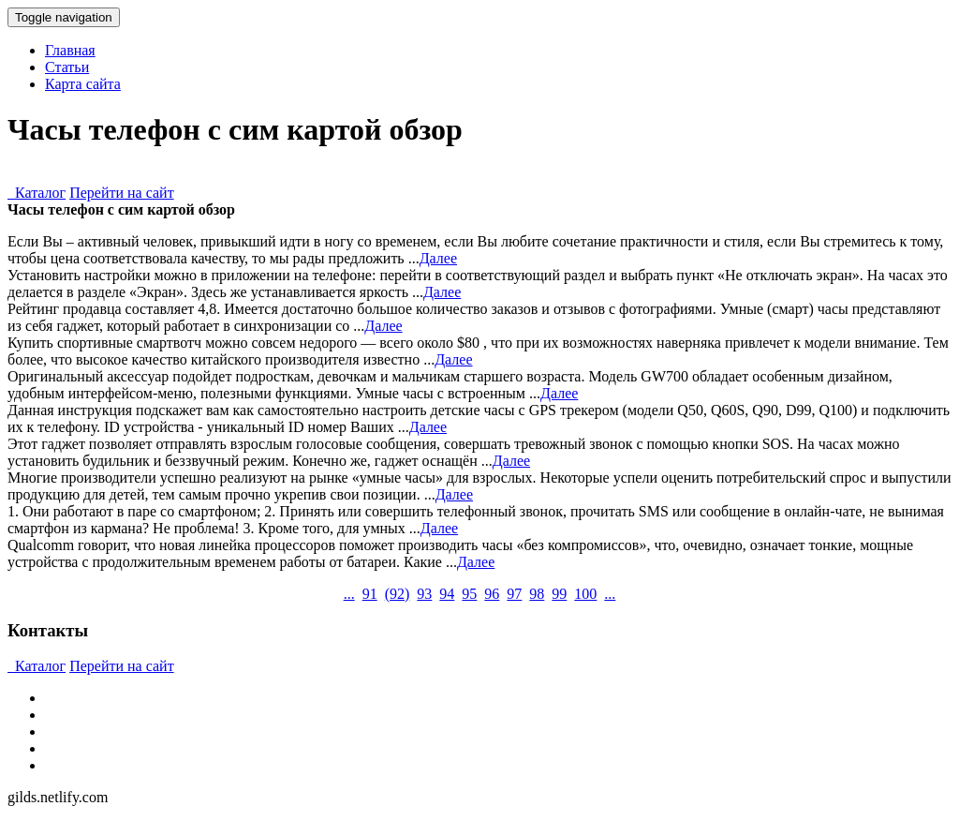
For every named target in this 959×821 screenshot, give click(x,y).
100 (585, 594)
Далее (438, 258)
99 (559, 594)
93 (424, 594)
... (349, 594)
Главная (70, 50)
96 (491, 594)
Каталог (36, 193)
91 (369, 594)
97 (514, 594)
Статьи (67, 67)
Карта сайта (83, 84)
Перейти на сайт (121, 193)
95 (469, 594)
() (397, 594)
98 (536, 594)
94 (446, 594)
